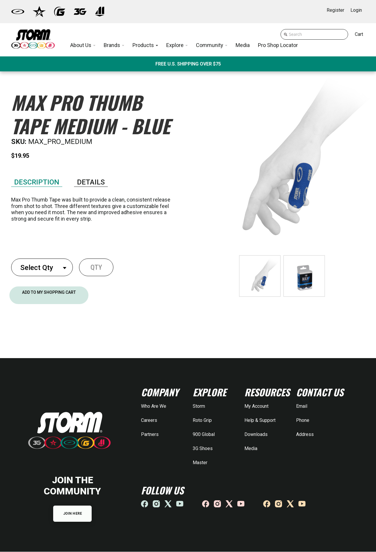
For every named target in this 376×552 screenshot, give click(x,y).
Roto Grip (202, 420)
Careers (149, 420)
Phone (302, 420)
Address (305, 434)
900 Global (204, 434)
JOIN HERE (72, 514)
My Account (256, 406)
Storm (199, 406)
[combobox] (42, 267)
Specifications (91, 178)
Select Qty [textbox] (36, 268)
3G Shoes (203, 448)
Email (301, 406)
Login (356, 10)
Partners (150, 434)
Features (36, 177)
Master (200, 462)
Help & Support (260, 420)
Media (250, 448)
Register (335, 10)
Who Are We (153, 406)
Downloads (256, 434)
